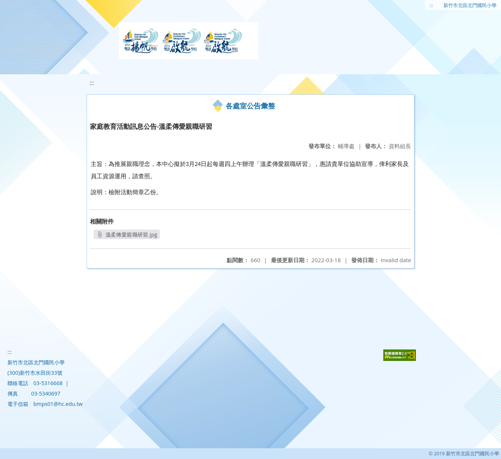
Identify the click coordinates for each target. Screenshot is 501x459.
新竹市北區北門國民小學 (470, 5)
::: (431, 5)
